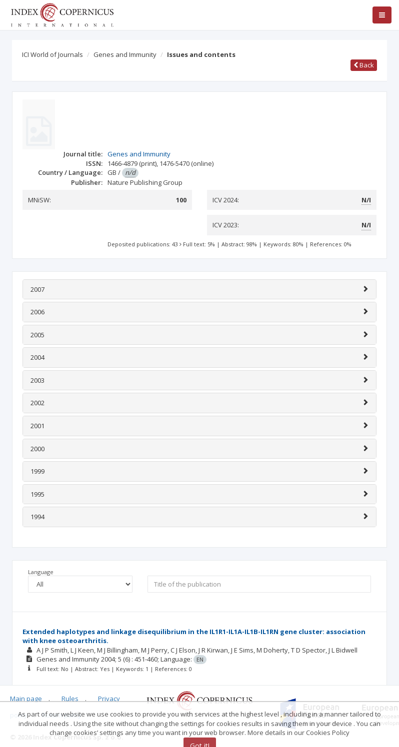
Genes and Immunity (125, 54)
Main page (26, 698)
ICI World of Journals (52, 54)
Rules (70, 698)
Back (364, 64)
